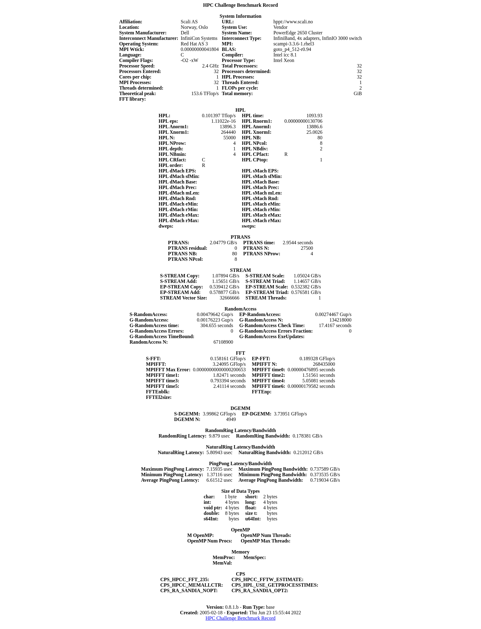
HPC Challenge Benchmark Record (240, 618)
